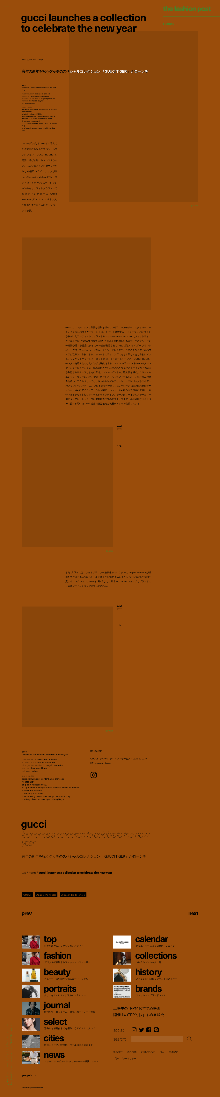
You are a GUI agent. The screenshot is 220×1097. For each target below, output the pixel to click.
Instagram (134, 1029)
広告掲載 (131, 1052)
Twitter (141, 1029)
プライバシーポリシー (124, 1058)
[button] (134, 431)
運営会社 (118, 1052)
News (168, 23)
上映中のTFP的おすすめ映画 (136, 1008)
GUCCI (27, 894)
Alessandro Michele (73, 894)
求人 (162, 1052)
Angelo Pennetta (46, 894)
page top (28, 1075)
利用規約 (173, 1052)
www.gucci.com (103, 763)
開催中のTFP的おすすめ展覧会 (138, 1015)
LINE (156, 1029)
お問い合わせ (148, 1052)
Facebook (148, 1029)
